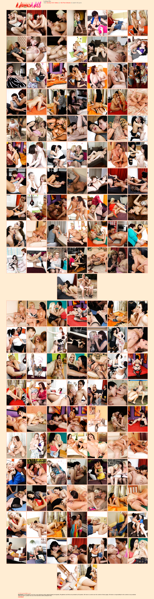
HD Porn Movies (66, 3)
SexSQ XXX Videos (53, 3)
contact (21, 597)
